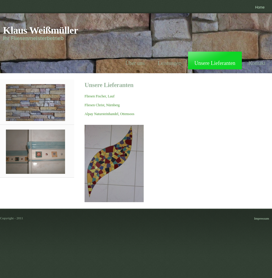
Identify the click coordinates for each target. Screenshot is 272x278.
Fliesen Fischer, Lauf (99, 96)
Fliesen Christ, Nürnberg (102, 105)
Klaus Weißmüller (40, 30)
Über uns (135, 63)
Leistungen (170, 63)
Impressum (261, 218)
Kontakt (256, 63)
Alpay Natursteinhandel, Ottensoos (109, 114)
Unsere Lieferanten (215, 63)
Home (260, 7)
